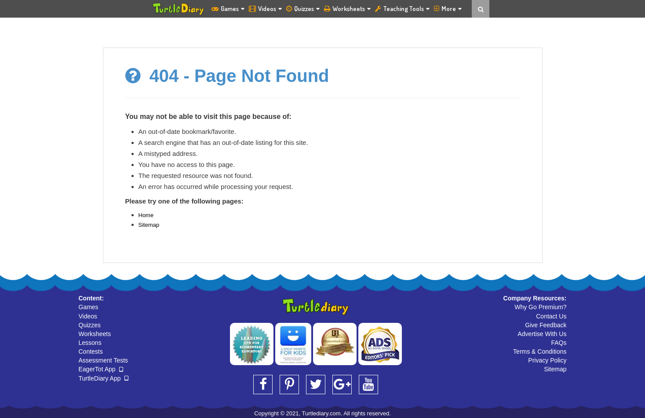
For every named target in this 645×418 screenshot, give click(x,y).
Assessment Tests (103, 360)
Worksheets (347, 8)
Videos (265, 8)
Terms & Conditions (539, 351)
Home (146, 215)
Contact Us (551, 316)
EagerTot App (101, 369)
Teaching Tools (402, 8)
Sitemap (149, 225)
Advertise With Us (541, 333)
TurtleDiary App (104, 378)
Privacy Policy (547, 360)
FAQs (558, 342)
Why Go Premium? (540, 307)
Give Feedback (545, 325)
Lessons (90, 342)
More (448, 8)
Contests (91, 351)
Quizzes (303, 8)
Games (227, 8)
